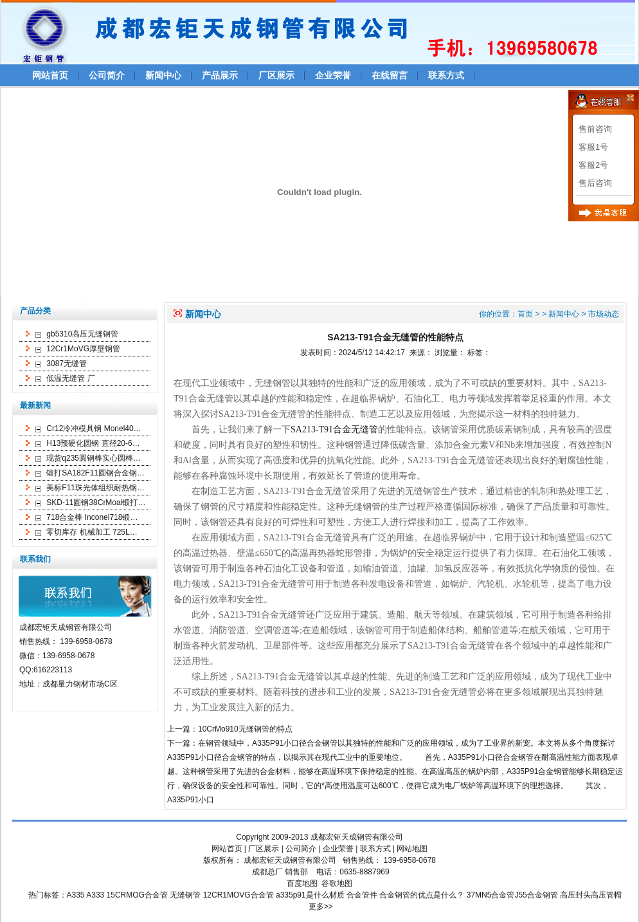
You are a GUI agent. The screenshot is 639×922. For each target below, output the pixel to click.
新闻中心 (163, 75)
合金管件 (361, 894)
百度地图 (302, 883)
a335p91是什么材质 (310, 894)
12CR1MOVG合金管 (238, 894)
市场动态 (603, 313)
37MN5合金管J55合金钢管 (512, 894)
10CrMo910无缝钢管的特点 (245, 728)
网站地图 (412, 848)
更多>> (321, 906)
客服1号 (593, 147)
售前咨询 (595, 129)
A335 (76, 894)
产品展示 (220, 75)
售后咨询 (595, 183)
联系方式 (446, 75)
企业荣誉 (333, 75)
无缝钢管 (185, 894)
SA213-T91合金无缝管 (334, 429)
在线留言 (390, 75)
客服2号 (593, 165)
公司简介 (107, 75)
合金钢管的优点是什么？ (421, 894)
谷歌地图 (336, 883)
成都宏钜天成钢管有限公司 (356, 837)
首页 (525, 313)
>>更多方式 (611, 101)
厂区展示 (276, 75)
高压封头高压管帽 (591, 894)
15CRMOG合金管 (137, 894)
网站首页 (50, 75)
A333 (95, 894)
